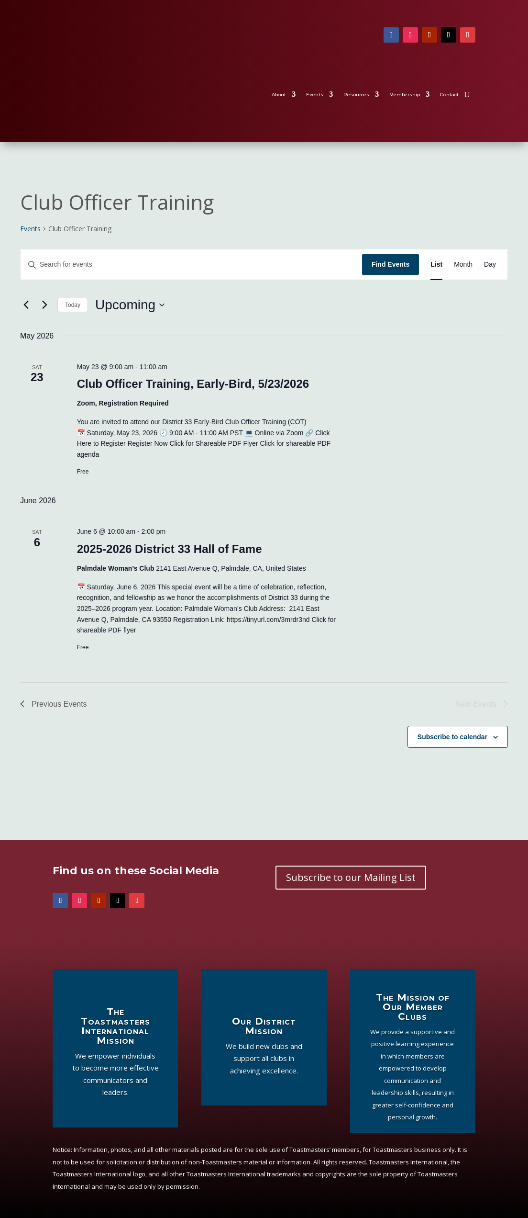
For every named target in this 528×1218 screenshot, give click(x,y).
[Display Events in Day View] (490, 264)
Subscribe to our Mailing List (351, 877)
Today (72, 305)
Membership (404, 94)
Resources (356, 94)
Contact (449, 94)
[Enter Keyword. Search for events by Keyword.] (191, 264)
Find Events (390, 264)
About (279, 94)
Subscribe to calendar (452, 737)
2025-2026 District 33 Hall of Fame (169, 548)
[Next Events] (44, 305)
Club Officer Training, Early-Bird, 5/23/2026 (193, 383)
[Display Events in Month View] (463, 264)
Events (314, 94)
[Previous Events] (26, 305)
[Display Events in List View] (436, 264)
